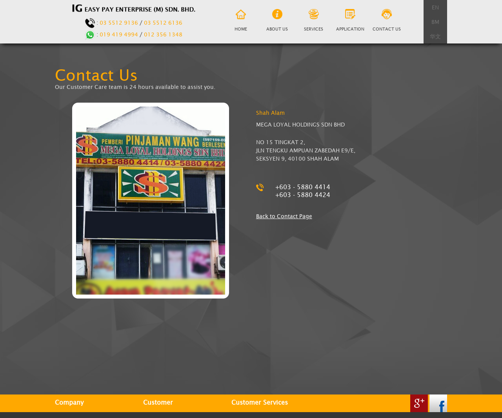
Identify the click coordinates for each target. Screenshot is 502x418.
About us (277, 21)
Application (350, 21)
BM (435, 21)
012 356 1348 (163, 34)
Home (240, 21)
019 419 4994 (119, 34)
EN (435, 7)
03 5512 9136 (119, 22)
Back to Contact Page (284, 216)
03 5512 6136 (163, 22)
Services (313, 21)
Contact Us (386, 21)
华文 (435, 36)
